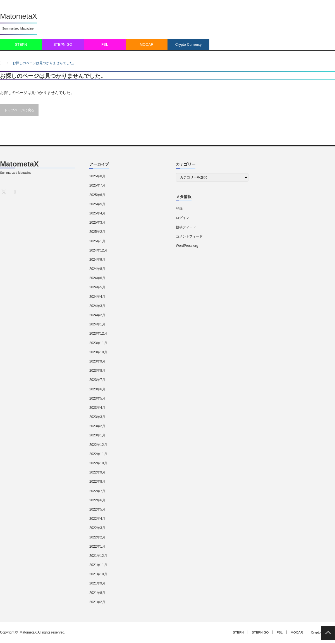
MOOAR (146, 44)
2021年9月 (97, 583)
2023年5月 (97, 398)
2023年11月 (98, 343)
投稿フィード (186, 227)
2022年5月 (97, 509)
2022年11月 (98, 454)
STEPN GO (62, 44)
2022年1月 (97, 546)
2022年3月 (97, 528)
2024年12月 (98, 250)
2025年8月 (97, 176)
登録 (179, 209)
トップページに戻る (19, 110)
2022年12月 (98, 445)
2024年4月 (97, 297)
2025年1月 (97, 241)
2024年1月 (97, 324)
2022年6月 (97, 500)
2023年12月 (98, 333)
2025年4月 (97, 213)
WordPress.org (187, 246)
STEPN (21, 44)
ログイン (182, 218)
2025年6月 (97, 195)
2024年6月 (97, 278)
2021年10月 (98, 574)
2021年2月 (97, 602)
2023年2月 (97, 426)
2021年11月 (98, 565)
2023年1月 (97, 435)
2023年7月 (97, 380)
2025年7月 (97, 185)
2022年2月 (97, 537)
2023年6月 (97, 389)
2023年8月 (97, 371)
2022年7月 (97, 491)
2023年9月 (97, 361)
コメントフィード (189, 236)
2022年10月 (98, 463)
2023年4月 (97, 408)
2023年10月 (98, 352)
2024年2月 (97, 315)
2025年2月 (97, 232)
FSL (104, 44)
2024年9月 (97, 260)
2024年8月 (97, 269)
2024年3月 (97, 306)
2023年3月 (97, 417)
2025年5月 (97, 204)
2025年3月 (97, 222)
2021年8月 (97, 593)
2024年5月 (97, 287)
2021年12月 (98, 556)
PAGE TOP (328, 633)
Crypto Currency (188, 44)
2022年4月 (97, 519)
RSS (14, 191)
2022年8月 (97, 482)
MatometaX (18, 16)
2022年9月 (97, 472)
